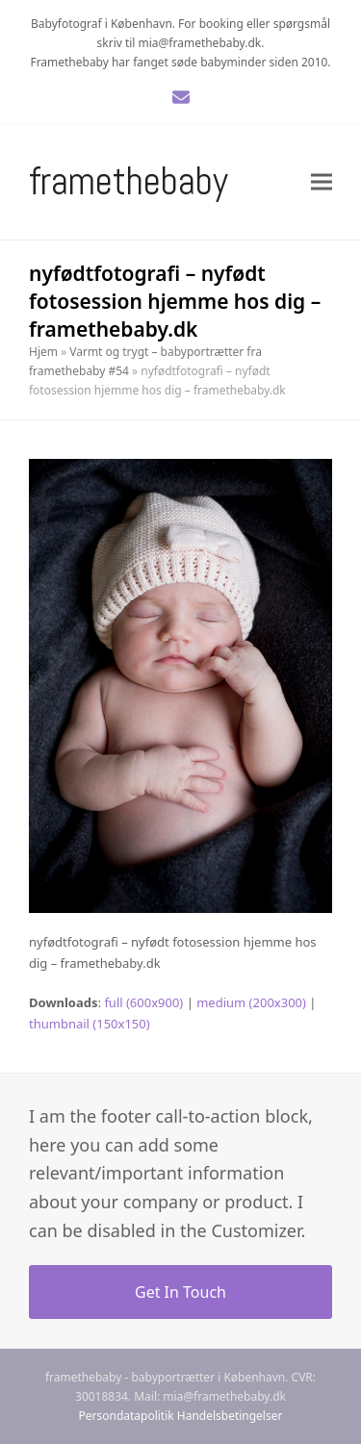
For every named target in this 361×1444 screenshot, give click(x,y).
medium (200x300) (251, 1002)
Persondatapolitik (126, 1415)
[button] (321, 181)
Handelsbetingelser (230, 1415)
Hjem (43, 351)
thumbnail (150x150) (89, 1023)
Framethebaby (128, 181)
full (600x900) (143, 1002)
